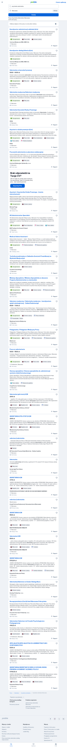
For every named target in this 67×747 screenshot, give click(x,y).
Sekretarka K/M (15, 536)
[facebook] (50, 718)
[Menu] (2, 2)
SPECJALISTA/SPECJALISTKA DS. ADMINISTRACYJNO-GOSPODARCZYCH (29, 644)
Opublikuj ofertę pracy (28, 727)
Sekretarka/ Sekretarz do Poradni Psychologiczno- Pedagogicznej (27, 622)
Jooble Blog (26, 731)
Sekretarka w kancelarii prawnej (21, 70)
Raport (54, 46)
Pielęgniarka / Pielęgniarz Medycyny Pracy (24, 329)
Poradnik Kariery (27, 729)
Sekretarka (13, 459)
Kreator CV (47, 738)
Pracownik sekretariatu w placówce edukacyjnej (26, 152)
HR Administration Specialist (20, 215)
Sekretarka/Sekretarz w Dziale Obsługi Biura (25, 582)
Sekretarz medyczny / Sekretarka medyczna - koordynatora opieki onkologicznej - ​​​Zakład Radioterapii (30, 302)
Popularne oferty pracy (49, 727)
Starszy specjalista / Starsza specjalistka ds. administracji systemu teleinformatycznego (30, 372)
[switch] (56, 24)
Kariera (3, 736)
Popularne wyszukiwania (17, 697)
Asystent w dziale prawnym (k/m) (21, 129)
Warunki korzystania (49, 731)
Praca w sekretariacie (17, 349)
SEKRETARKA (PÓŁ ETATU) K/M (20, 416)
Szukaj (33, 15)
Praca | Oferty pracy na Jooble (51, 729)
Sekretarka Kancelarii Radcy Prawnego (23, 110)
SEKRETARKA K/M (16, 477)
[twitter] (59, 718)
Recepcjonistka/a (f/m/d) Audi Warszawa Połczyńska (28, 601)
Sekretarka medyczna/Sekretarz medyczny (25, 92)
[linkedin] (63, 718)
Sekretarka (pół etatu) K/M (19, 394)
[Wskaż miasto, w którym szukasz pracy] (33, 11)
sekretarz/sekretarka (17, 438)
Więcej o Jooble (6, 727)
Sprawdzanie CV (48, 740)
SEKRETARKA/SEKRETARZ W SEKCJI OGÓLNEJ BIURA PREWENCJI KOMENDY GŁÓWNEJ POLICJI (28, 668)
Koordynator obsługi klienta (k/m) (21, 50)
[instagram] (54, 718)
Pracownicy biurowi (14, 704)
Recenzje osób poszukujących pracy (11, 733)
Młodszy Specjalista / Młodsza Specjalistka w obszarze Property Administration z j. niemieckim (29, 279)
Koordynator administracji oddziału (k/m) (24, 29)
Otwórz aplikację (61, 2)
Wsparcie (4, 729)
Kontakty (4, 731)
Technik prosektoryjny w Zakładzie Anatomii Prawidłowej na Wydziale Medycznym (30, 257)
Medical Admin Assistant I (19, 236)
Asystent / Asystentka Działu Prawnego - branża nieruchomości (26, 193)
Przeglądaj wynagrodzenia (50, 736)
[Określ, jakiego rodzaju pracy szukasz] (33, 6)
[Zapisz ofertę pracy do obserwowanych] (56, 29)
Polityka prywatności (49, 733)
